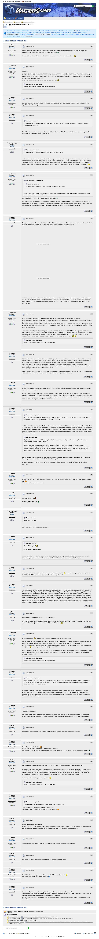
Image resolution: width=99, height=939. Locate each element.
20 (10, 40)
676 (91, 568)
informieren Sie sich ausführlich (43, 34)
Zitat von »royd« (31, 518)
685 (91, 796)
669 (91, 354)
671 (91, 409)
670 (91, 383)
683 (91, 742)
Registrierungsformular (13, 34)
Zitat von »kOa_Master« (33, 415)
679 (91, 633)
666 (91, 175)
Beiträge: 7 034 (12, 498)
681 (91, 706)
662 (91, 66)
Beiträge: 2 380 (12, 148)
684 (91, 761)
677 (91, 585)
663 (91, 98)
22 (15, 40)
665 (91, 144)
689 (91, 870)
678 (91, 613)
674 (91, 512)
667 (91, 218)
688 (91, 855)
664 (91, 115)
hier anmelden (29, 36)
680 (91, 672)
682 (91, 727)
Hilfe (75, 31)
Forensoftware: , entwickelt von (49, 936)
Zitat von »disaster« (32, 121)
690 (91, 887)
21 (12, 40)
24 (20, 40)
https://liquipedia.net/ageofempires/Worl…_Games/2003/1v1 (38, 617)
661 (91, 46)
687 (91, 838)
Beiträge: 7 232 (12, 120)
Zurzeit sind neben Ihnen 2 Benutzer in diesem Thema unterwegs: (25, 911)
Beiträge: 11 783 (11, 50)
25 (22, 40)
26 (24, 40)
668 (91, 314)
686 (91, 820)
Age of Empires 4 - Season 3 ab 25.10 (21, 24)
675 (91, 537)
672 (91, 474)
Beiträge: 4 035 (12, 573)
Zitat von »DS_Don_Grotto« (34, 180)
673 (91, 493)
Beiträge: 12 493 (11, 71)
